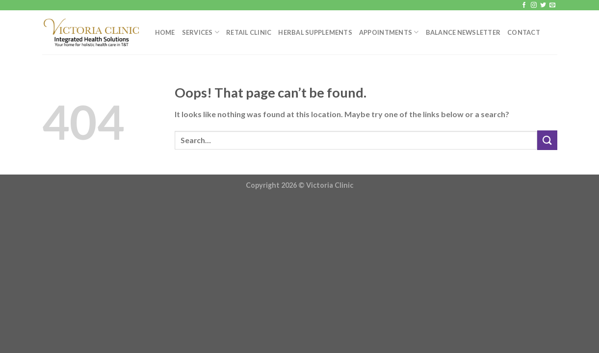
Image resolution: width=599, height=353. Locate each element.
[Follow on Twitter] (543, 5)
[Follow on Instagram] (534, 5)
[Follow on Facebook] (524, 5)
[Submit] (547, 140)
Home (165, 32)
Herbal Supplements (315, 32)
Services (201, 32)
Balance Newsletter (463, 32)
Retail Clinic (248, 32)
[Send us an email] (552, 5)
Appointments (389, 32)
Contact (523, 32)
